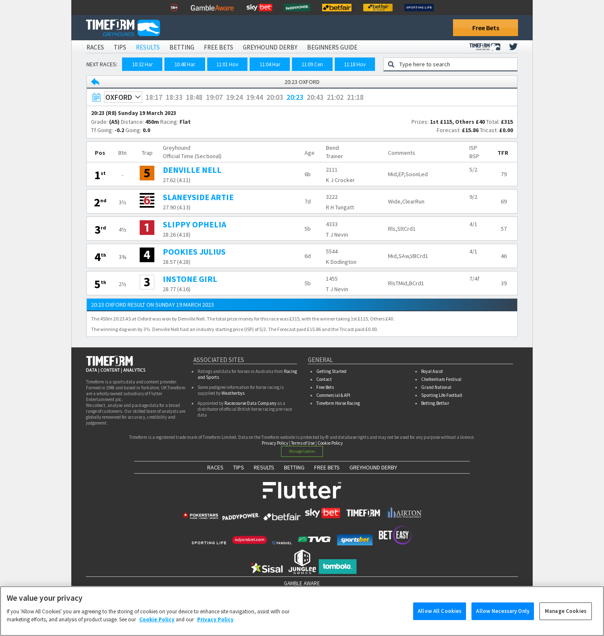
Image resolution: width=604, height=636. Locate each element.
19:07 (214, 97)
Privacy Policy (275, 443)
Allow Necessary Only (502, 615)
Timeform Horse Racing (338, 403)
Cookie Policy (330, 443)
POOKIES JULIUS (194, 251)
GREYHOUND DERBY (373, 467)
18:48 (194, 97)
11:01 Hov (227, 64)
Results (148, 47)
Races (95, 47)
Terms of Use (303, 443)
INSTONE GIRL (190, 279)
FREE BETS (327, 467)
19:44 (254, 97)
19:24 (234, 97)
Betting (181, 47)
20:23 (294, 97)
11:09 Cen (312, 64)
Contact (324, 379)
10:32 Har (142, 64)
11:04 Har (270, 64)
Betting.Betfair (435, 403)
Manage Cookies (302, 451)
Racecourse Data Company (250, 403)
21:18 (355, 97)
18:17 (154, 97)
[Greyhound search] (455, 64)
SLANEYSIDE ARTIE (198, 197)
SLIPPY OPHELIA (194, 224)
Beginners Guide (332, 47)
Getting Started (331, 371)
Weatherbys (233, 393)
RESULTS (264, 467)
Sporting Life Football (441, 395)
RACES (215, 467)
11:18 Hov (355, 64)
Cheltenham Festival (441, 379)
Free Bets (485, 27)
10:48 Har (184, 64)
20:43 (315, 97)
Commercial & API (333, 395)
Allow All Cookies (439, 615)
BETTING (294, 467)
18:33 (174, 97)
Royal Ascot (432, 371)
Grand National (436, 387)
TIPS (238, 467)
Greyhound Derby (270, 47)
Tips (120, 47)
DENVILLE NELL (192, 169)
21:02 (335, 97)
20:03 (274, 97)
